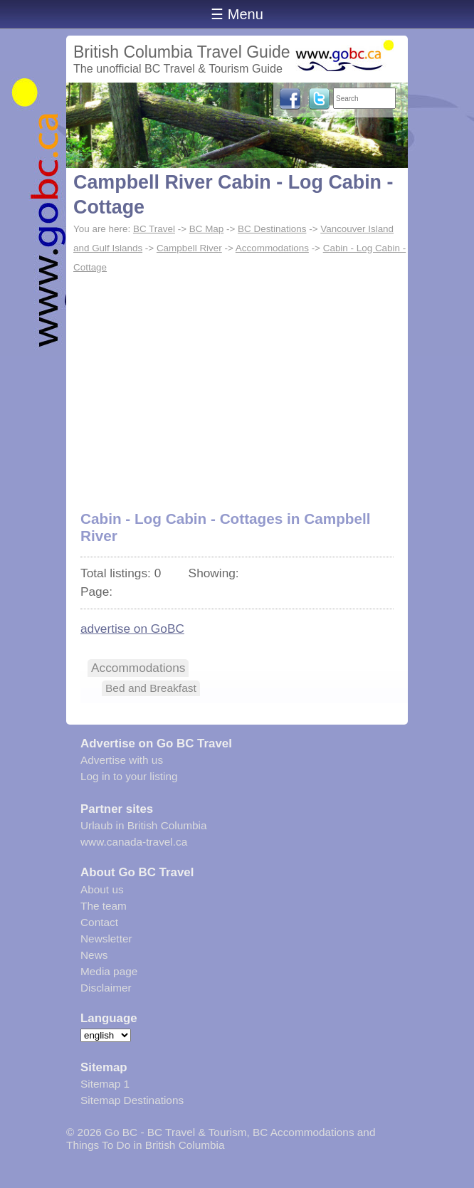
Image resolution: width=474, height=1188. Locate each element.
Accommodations (272, 248)
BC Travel (154, 229)
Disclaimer (106, 988)
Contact (99, 922)
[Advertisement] (237, 384)
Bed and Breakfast (150, 688)
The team (103, 906)
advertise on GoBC (132, 628)
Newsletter (106, 938)
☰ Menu (237, 14)
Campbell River (189, 248)
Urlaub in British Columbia (143, 825)
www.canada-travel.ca (133, 842)
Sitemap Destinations (132, 1100)
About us (102, 889)
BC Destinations (272, 229)
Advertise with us (121, 760)
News (93, 955)
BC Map (206, 229)
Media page (108, 971)
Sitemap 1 (105, 1084)
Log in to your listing (129, 776)
